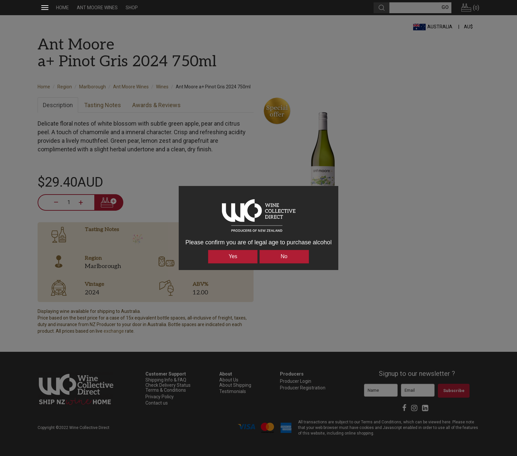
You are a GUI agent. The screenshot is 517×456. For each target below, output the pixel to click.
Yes (232, 256)
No (284, 256)
